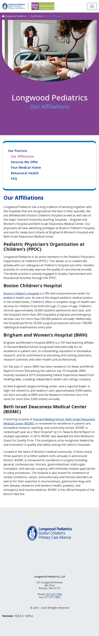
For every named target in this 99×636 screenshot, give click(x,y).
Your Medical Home (26, 168)
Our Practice (36, 16)
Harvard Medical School (48, 419)
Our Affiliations (22, 156)
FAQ (14, 179)
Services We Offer (24, 162)
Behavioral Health (25, 173)
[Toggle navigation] (92, 6)
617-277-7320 (54, 594)
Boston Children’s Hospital (21, 293)
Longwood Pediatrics (15, 16)
